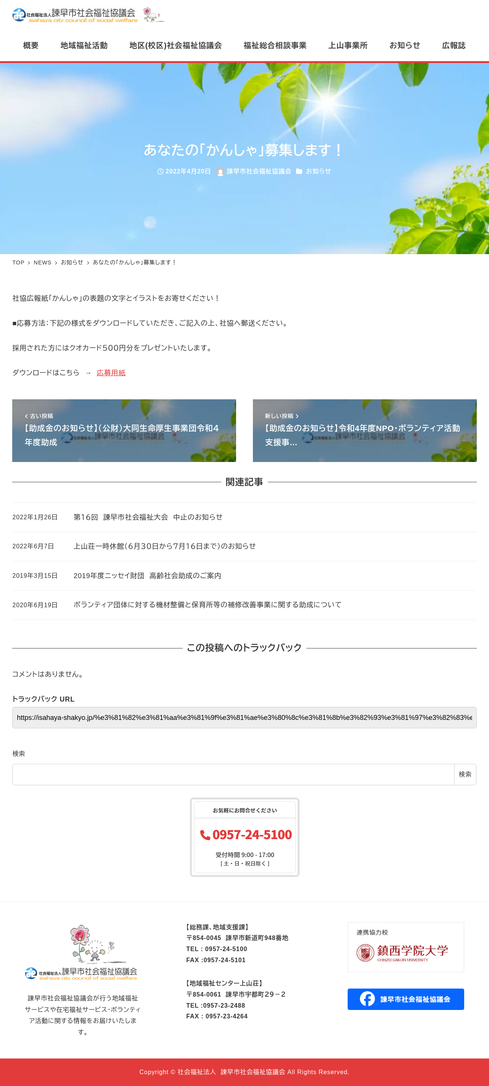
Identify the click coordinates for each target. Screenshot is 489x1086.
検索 (18, 753)
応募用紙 (111, 373)
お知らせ (318, 171)
